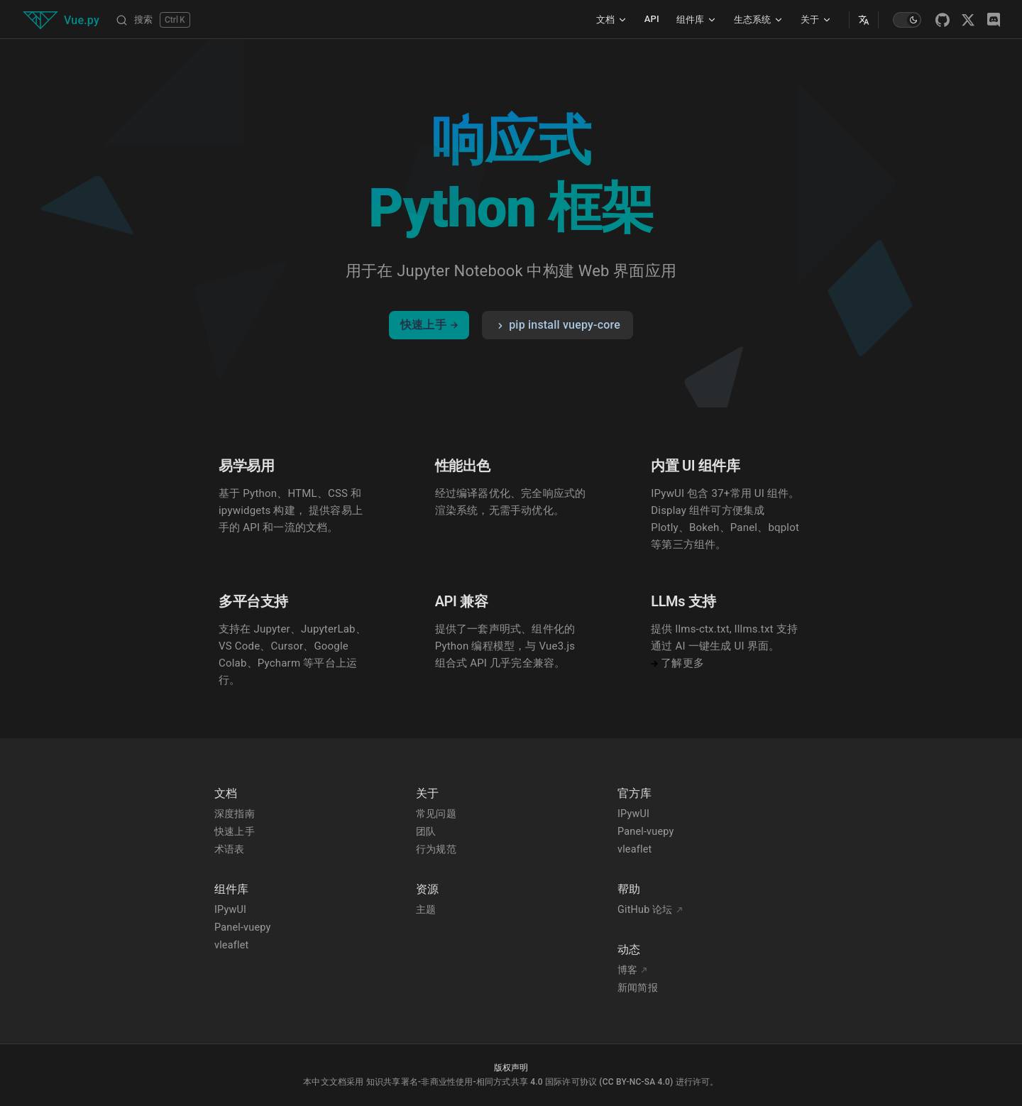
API (651, 18)
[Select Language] (863, 19)
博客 (632, 970)
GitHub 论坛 (650, 910)
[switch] (907, 20)
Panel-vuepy (242, 927)
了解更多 (677, 663)
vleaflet (231, 945)
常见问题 (436, 814)
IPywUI (230, 910)
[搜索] (153, 19)
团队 (426, 832)
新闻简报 (637, 988)
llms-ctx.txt (703, 629)
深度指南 (234, 814)
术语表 (229, 849)
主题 (426, 910)
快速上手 (429, 325)
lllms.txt (754, 629)
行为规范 (436, 849)
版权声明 (511, 1068)
